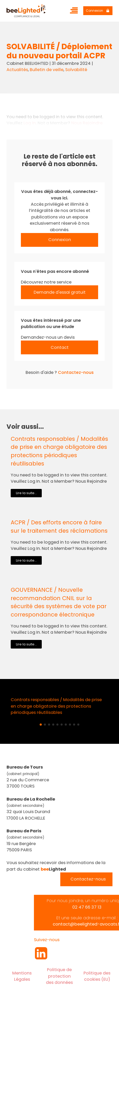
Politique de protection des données (59, 976)
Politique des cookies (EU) (97, 976)
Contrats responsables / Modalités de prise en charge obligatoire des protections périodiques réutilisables (59, 451)
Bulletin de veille (46, 70)
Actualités (17, 70)
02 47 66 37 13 (87, 907)
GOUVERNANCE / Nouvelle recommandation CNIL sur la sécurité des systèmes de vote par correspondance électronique (58, 602)
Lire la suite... (26, 492)
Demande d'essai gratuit (60, 292)
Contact (60, 347)
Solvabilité (76, 70)
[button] (41, 725)
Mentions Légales (22, 976)
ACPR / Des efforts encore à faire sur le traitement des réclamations (59, 526)
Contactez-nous (76, 372)
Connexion (59, 240)
